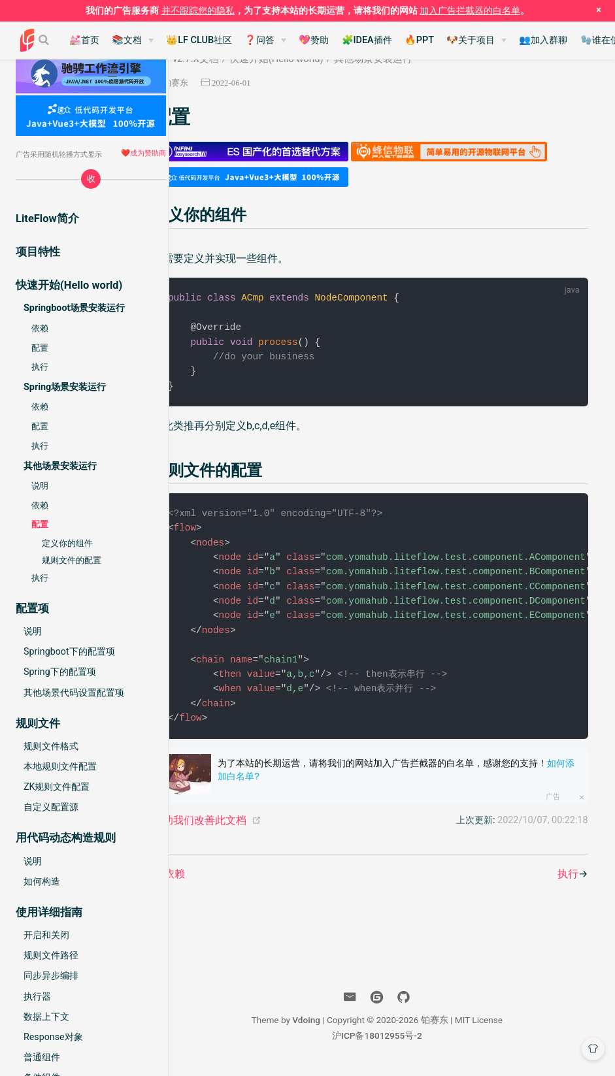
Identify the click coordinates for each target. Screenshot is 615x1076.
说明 (39, 486)
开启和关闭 (46, 935)
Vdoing (331, 1026)
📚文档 (127, 40)
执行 (39, 367)
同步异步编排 (51, 975)
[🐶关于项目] (476, 40)
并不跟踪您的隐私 (198, 10)
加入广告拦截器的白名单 (470, 10)
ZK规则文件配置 (57, 786)
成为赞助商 (148, 152)
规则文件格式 (51, 746)
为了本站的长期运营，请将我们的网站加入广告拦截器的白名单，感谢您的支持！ (419, 776)
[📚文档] (133, 40)
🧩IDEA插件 (367, 40)
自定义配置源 (51, 807)
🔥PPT (419, 40)
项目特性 (38, 252)
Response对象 (53, 1037)
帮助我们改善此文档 (246, 827)
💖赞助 (314, 40)
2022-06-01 (277, 82)
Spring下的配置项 (60, 671)
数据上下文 (46, 1016)
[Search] (45, 40)
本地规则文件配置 (60, 766)
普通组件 (42, 1057)
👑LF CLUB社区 (199, 40)
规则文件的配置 (71, 560)
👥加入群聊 (543, 40)
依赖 (39, 328)
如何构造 (42, 881)
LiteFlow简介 (47, 218)
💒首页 (84, 40)
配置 (39, 348)
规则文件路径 (51, 955)
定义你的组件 (67, 543)
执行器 (37, 996)
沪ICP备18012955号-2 (402, 1042)
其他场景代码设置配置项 (74, 692)
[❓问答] (265, 40)
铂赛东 (222, 82)
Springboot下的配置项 (69, 651)
